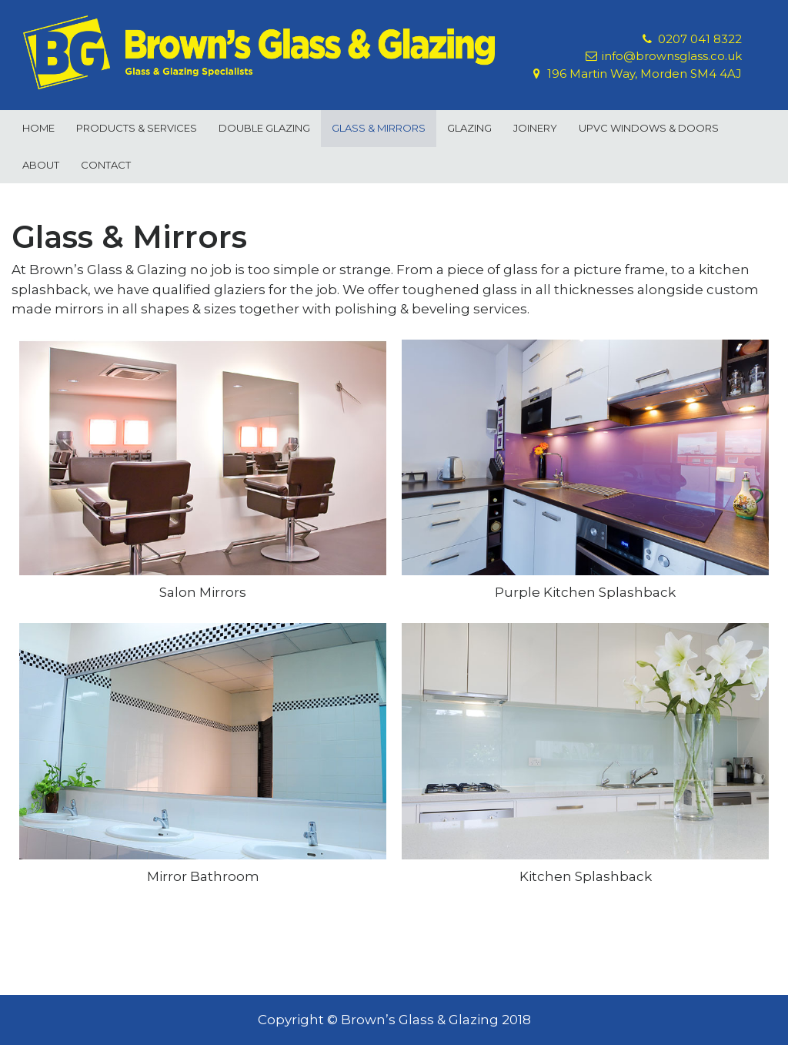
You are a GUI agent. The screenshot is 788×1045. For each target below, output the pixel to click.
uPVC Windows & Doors (649, 128)
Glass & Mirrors (379, 128)
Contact (106, 165)
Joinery (535, 128)
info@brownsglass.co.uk (672, 56)
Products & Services (136, 128)
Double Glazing (264, 128)
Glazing (469, 128)
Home (38, 128)
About (40, 165)
